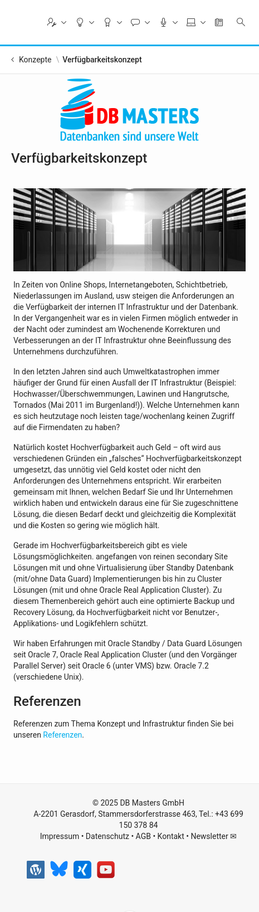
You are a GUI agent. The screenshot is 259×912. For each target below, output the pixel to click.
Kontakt (171, 836)
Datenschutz (107, 836)
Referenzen (62, 734)
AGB (143, 836)
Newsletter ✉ (213, 836)
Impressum (59, 836)
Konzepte (35, 59)
